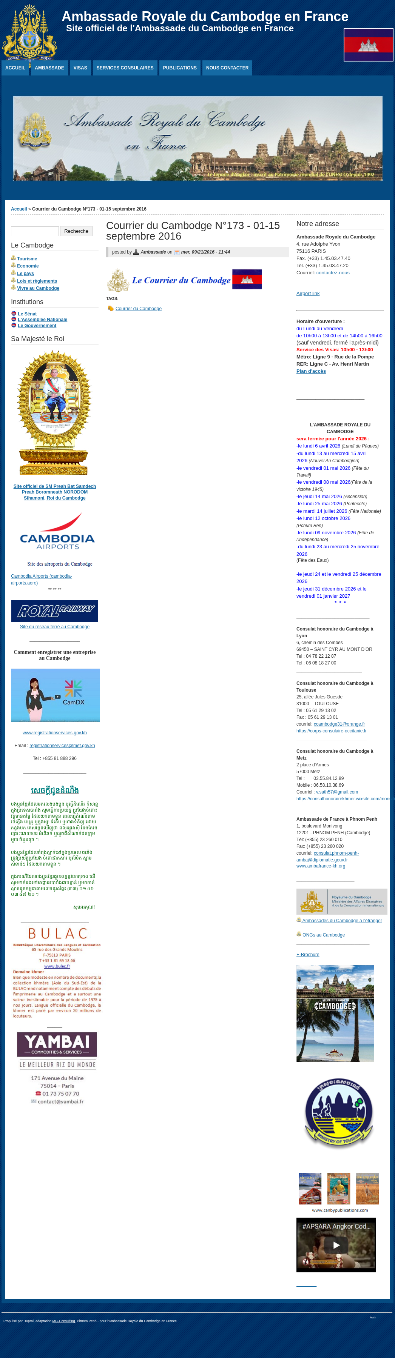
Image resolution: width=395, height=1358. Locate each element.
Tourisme (27, 258)
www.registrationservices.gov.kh (55, 732)
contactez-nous (333, 272)
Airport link (307, 293)
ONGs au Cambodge (323, 935)
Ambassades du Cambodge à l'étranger (341, 920)
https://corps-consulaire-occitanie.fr (331, 731)
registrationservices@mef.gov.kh (62, 745)
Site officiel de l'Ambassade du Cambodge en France (180, 28)
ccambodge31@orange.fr (339, 724)
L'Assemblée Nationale (42, 319)
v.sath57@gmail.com (337, 792)
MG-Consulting (63, 1321)
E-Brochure (307, 954)
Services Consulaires (125, 68)
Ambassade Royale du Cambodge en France (205, 16)
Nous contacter (227, 68)
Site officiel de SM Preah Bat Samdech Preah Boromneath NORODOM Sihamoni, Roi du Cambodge (55, 492)
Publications (180, 68)
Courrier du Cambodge (139, 308)
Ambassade (49, 68)
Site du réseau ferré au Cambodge (54, 626)
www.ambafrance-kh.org (320, 866)
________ (306, 1284)
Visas (80, 68)
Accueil (15, 68)
